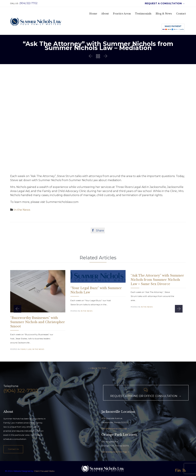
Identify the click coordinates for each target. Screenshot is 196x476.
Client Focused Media (44, 471)
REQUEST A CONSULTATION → (164, 3)
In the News (22, 209)
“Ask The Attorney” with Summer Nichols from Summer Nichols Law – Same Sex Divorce (157, 280)
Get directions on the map (114, 428)
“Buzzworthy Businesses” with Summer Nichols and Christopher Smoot (37, 322)
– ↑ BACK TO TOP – (98, 368)
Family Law (25, 349)
